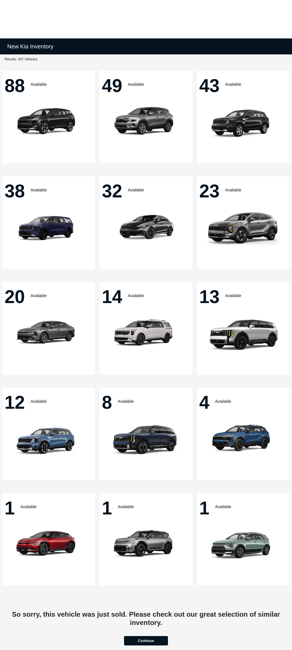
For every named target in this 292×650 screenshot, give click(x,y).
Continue (146, 641)
